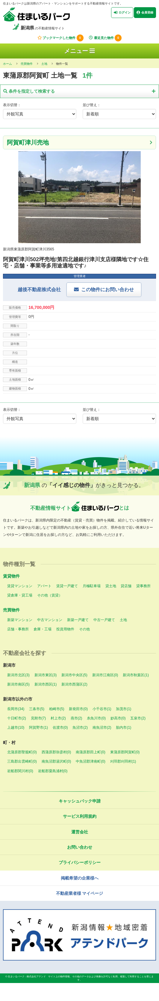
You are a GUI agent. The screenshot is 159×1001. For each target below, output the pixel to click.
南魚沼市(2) (102, 727)
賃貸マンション (19, 586)
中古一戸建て (104, 620)
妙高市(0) (118, 718)
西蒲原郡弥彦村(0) (56, 752)
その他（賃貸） (49, 595)
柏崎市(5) (56, 709)
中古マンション (49, 620)
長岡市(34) (15, 709)
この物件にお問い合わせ (107, 289)
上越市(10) (15, 727)
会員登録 (145, 12)
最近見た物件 (105, 37)
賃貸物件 (11, 576)
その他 (84, 629)
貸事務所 (143, 586)
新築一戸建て (78, 620)
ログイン (122, 12)
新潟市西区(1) (45, 684)
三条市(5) (36, 709)
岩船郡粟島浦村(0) (53, 771)
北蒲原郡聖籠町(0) (22, 752)
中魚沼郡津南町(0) (90, 761)
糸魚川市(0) (96, 718)
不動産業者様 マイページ (79, 893)
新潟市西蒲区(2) (74, 684)
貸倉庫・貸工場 (19, 595)
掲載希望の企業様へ (80, 878)
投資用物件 (65, 629)
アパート (44, 586)
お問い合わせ (79, 847)
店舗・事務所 (18, 629)
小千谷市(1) (102, 709)
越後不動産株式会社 (39, 289)
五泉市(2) (138, 718)
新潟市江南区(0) (105, 675)
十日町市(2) (16, 718)
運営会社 (79, 831)
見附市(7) (38, 718)
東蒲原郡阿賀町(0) (125, 752)
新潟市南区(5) (18, 684)
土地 (123, 620)
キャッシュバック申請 (80, 801)
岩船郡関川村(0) (20, 771)
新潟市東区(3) (45, 675)
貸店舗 (126, 586)
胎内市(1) (123, 727)
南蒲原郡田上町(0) (90, 752)
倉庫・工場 (43, 629)
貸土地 (110, 586)
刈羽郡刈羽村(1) (123, 761)
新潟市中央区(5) (74, 675)
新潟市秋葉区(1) (136, 675)
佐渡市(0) (60, 727)
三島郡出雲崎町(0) (22, 761)
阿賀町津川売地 (28, 142)
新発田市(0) (78, 709)
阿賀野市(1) (38, 727)
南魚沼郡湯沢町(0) (56, 761)
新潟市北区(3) (18, 675)
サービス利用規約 (79, 816)
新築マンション (19, 620)
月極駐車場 (92, 586)
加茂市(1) (123, 709)
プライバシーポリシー (80, 862)
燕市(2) (76, 718)
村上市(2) (58, 718)
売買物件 (11, 610)
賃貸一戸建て (67, 586)
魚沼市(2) (80, 727)
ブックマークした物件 (60, 37)
